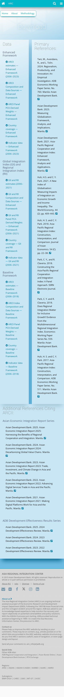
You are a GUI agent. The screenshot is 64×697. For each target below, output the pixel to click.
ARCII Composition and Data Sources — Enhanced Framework (14, 90)
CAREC (16, 678)
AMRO (51, 667)
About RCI (6, 583)
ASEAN (11, 667)
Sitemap (25, 583)
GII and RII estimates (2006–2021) (14, 184)
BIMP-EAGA (7, 678)
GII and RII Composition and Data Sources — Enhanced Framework (14, 201)
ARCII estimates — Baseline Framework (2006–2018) (12, 289)
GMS (23, 678)
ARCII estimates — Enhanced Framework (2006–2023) (12, 69)
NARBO (35, 667)
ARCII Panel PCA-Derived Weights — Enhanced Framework (13, 111)
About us (7, 598)
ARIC (10, 3)
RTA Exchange (32, 657)
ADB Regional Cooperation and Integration (19, 655)
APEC (4, 667)
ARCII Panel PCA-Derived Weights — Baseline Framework (13, 331)
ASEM (27, 667)
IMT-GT (30, 678)
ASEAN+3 (20, 667)
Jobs (16, 583)
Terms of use (38, 583)
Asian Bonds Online (47, 655)
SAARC (43, 667)
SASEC (38, 678)
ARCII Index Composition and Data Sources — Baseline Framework (14, 310)
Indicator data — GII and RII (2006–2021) (14, 261)
